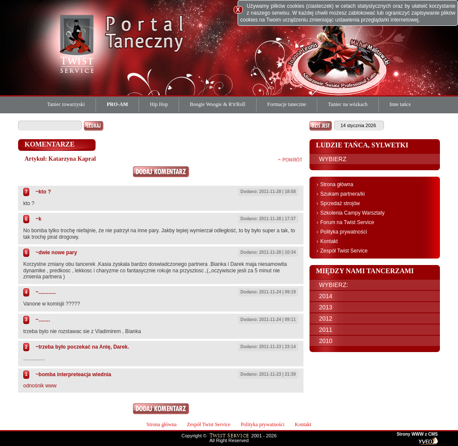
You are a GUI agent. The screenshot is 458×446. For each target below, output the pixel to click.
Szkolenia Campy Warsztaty (352, 213)
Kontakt (329, 241)
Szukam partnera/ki (342, 194)
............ (47, 292)
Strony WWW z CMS (417, 434)
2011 (325, 329)
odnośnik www (39, 386)
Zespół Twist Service (344, 251)
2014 (325, 296)
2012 (325, 318)
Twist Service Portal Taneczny (78, 43)
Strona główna (336, 184)
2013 (325, 307)
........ (44, 320)
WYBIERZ (333, 159)
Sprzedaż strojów (340, 203)
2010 (325, 340)
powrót (290, 159)
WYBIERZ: (333, 284)
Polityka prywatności (343, 232)
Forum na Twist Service (347, 222)
